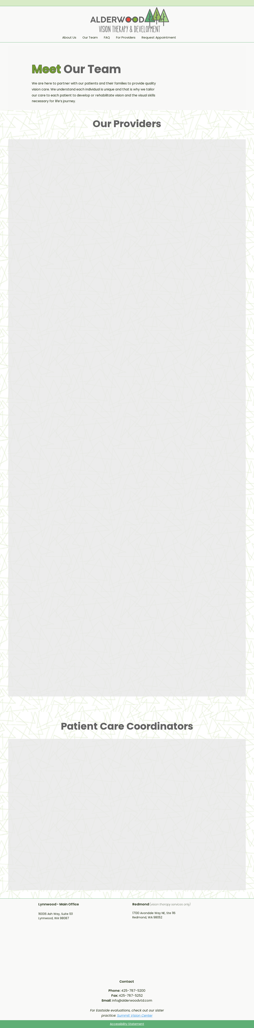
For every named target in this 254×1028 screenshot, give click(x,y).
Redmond (141, 904)
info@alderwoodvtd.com (132, 1000)
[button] (126, 37)
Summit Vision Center (135, 1015)
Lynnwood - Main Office (58, 904)
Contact (127, 981)
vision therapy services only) (170, 904)
